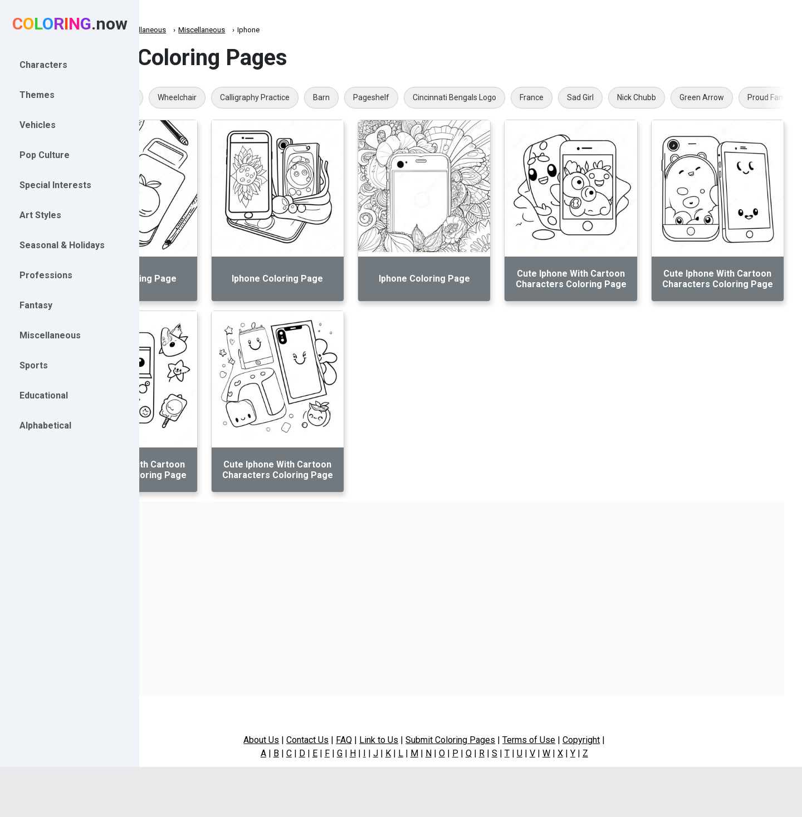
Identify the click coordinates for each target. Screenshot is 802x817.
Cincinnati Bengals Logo (547, 97)
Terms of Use (575, 740)
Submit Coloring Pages (497, 740)
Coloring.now (178, 30)
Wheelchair (270, 97)
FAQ (391, 740)
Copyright (628, 740)
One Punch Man (199, 97)
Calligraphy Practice (348, 97)
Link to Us (425, 740)
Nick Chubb (729, 97)
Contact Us (354, 740)
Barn (414, 97)
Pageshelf (464, 97)
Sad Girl (673, 97)
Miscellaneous (235, 30)
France (625, 97)
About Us (308, 740)
